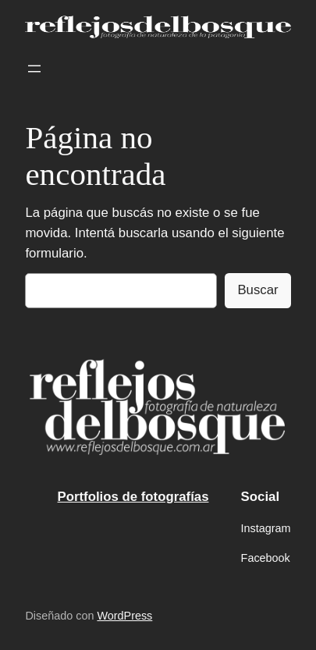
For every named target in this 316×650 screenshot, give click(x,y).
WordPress (124, 615)
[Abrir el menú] (34, 68)
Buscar (257, 289)
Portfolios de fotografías (133, 496)
